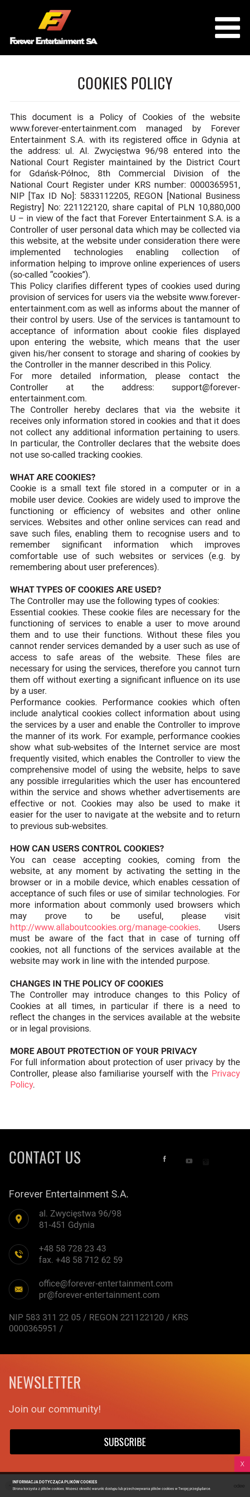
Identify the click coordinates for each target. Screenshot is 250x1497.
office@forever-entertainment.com (104, 1283)
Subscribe (125, 1441)
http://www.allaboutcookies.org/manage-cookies (105, 927)
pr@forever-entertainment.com (97, 1295)
